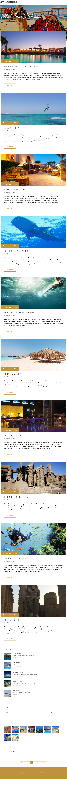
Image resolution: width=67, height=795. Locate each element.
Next (44, 760)
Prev (22, 760)
